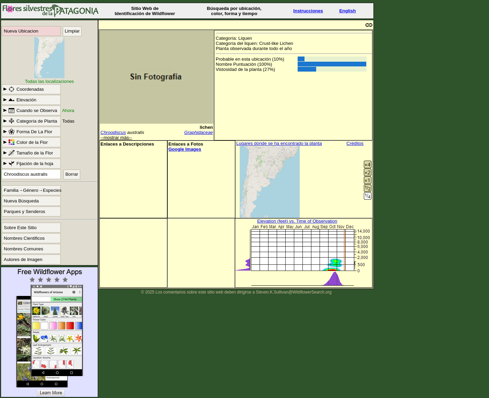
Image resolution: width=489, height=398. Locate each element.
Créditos (354, 143)
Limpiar (72, 31)
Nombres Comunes (23, 248)
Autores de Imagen (23, 259)
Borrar (71, 174)
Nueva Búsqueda (21, 200)
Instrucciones (308, 10)
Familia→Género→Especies (32, 190)
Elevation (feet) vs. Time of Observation (297, 221)
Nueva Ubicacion (21, 31)
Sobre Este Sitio (20, 227)
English (347, 10)
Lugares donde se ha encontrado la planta (279, 143)
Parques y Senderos (24, 211)
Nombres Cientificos (24, 238)
